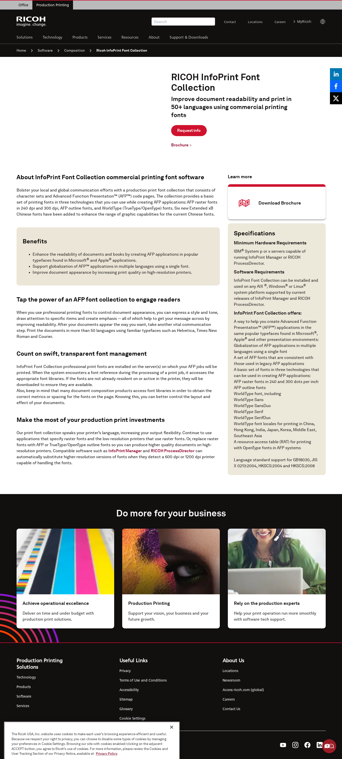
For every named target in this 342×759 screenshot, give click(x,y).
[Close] (171, 745)
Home (25, 50)
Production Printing (52, 5)
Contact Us (231, 709)
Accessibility (129, 690)
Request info (189, 130)
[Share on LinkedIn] (336, 74)
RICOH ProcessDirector (172, 450)
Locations (255, 22)
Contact (230, 22)
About (154, 36)
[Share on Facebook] (336, 86)
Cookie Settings (132, 718)
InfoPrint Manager (125, 450)
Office (23, 5)
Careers (280, 22)
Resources (130, 36)
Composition (77, 50)
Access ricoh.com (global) (243, 690)
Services (104, 36)
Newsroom (231, 680)
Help (329, 746)
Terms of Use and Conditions (143, 680)
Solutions (25, 36)
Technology (52, 36)
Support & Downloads (189, 36)
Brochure (179, 145)
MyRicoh (302, 21)
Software (48, 50)
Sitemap (126, 699)
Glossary (126, 709)
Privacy (125, 671)
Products (80, 36)
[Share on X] (336, 98)
